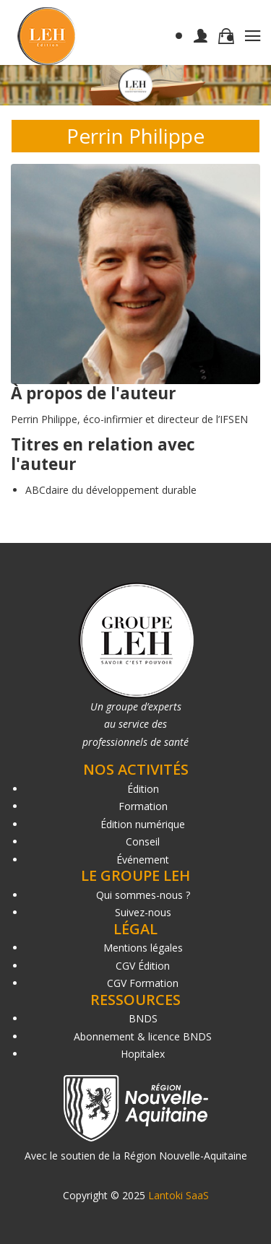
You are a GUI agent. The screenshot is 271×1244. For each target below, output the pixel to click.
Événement (142, 859)
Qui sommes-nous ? (143, 895)
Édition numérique (142, 824)
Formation (143, 806)
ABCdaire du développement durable (111, 490)
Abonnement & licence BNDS (143, 1036)
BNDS (143, 1018)
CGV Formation (142, 983)
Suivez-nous (143, 912)
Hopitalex (143, 1054)
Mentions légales (143, 947)
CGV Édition (143, 966)
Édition (143, 789)
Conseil (143, 841)
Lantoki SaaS (178, 1195)
